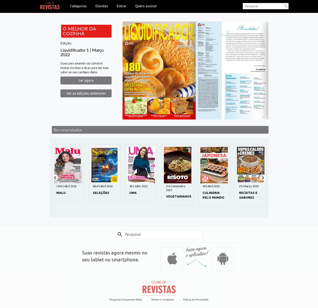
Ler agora (86, 80)
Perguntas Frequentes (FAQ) (125, 299)
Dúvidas (101, 6)
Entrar (121, 6)
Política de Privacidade (196, 299)
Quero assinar (146, 6)
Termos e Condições (162, 299)
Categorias (78, 6)
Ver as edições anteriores (86, 93)
